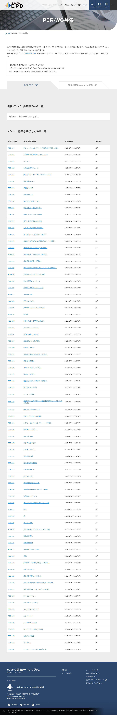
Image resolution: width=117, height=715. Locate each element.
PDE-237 (11, 174)
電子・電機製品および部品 (33, 221)
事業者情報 (90, 676)
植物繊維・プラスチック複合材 (34, 308)
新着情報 (64, 670)
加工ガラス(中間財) (30, 387)
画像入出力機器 (29, 636)
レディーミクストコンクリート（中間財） (38, 423)
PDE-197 (11, 374)
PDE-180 (11, 489)
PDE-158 (11, 583)
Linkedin (35, 705)
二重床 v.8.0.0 (28, 188)
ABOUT (44, 5)
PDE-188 (11, 436)
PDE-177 (11, 509)
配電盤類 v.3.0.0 (29, 181)
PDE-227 (11, 241)
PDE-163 (11, 563)
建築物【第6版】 (29, 374)
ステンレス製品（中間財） (33, 367)
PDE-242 (11, 168)
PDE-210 (11, 334)
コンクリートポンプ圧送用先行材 (35, 649)
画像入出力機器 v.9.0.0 (31, 201)
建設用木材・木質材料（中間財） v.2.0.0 (37, 174)
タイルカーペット (30, 596)
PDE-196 (11, 381)
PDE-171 (11, 549)
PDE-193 (11, 402)
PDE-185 (11, 456)
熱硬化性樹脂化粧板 (30, 463)
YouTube (24, 705)
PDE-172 (11, 543)
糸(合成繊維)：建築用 (31, 334)
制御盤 (26, 314)
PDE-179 (11, 496)
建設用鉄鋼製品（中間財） (33, 261)
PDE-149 (11, 609)
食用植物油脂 (28, 543)
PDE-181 (11, 483)
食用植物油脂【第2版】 (32, 483)
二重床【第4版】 (29, 449)
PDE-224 (11, 261)
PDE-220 (11, 274)
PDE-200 (11, 361)
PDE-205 (11, 321)
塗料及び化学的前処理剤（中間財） (36, 354)
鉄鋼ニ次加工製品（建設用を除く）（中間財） (39, 241)
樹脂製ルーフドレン (30, 496)
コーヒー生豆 (28, 523)
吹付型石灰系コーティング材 (33, 288)
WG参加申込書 (30, 53)
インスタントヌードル (31, 328)
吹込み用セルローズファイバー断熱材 (36, 589)
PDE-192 (11, 409)
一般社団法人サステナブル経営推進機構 (25, 687)
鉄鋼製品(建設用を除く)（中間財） (35, 248)
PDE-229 (11, 228)
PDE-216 (11, 301)
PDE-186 (11, 449)
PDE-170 (11, 556)
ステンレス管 (28, 476)
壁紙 (25, 556)
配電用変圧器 (28, 436)
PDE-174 (11, 529)
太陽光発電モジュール (31, 168)
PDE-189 (11, 429)
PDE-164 (11, 569)
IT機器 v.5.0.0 (28, 194)
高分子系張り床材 (30, 443)
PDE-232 (11, 208)
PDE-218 (11, 281)
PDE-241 (11, 161)
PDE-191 (11, 416)
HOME (8, 33)
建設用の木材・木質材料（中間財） (36, 381)
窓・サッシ (27, 642)
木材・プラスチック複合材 (33, 416)
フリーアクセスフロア (31, 609)
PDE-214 (11, 314)
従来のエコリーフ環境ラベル (96, 680)
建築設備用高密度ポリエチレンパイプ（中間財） (40, 268)
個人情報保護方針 (92, 673)
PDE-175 (11, 523)
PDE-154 (11, 596)
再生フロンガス (29, 301)
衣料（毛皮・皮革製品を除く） (34, 321)
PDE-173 (11, 536)
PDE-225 (11, 254)
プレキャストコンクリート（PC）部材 (37, 529)
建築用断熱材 (28, 294)
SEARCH (92, 5)
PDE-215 (11, 308)
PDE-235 (11, 194)
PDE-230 (11, 214)
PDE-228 (11, 234)
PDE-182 (11, 476)
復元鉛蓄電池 (28, 536)
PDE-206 (11, 347)
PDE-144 (11, 642)
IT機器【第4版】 (29, 361)
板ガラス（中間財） (30, 429)
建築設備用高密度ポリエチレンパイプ (36, 503)
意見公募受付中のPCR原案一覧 (82, 85)
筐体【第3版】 (28, 456)
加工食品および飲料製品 (32, 341)
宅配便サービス (29, 469)
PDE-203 (11, 354)
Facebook (12, 705)
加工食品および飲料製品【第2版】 (35, 234)
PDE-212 (11, 328)
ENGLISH (85, 5)
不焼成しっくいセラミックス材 (34, 274)
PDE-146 (11, 622)
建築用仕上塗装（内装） (32, 549)
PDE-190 (11, 423)
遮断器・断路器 (29, 347)
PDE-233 (11, 201)
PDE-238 (11, 181)
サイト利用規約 (66, 673)
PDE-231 (11, 221)
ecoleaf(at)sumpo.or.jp (18, 698)
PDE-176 (11, 516)
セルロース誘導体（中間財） (33, 228)
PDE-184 (11, 463)
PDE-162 (11, 576)
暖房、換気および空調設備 (33, 214)
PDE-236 (11, 188)
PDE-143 (11, 649)
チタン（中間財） (30, 394)
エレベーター (28, 616)
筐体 (25, 509)
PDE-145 (11, 636)
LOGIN (106, 5)
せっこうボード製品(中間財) (33, 629)
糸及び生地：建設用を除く (33, 208)
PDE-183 (11, 469)
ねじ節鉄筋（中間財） (31, 602)
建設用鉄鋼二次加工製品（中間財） (36, 254)
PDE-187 (11, 443)
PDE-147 (11, 629)
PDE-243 (11, 154)
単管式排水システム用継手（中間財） (36, 489)
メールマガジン (92, 670)
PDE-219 (11, 288)
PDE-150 (11, 602)
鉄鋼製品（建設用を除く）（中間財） (36, 563)
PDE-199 (11, 367)
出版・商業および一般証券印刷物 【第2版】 (39, 583)
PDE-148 (11, 616)
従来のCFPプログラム (94, 683)
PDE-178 (11, 503)
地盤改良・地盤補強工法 (32, 409)
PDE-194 (11, 387)
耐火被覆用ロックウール (32, 281)
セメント (27, 161)
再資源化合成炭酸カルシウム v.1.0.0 (36, 154)
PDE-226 (11, 248)
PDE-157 (11, 589)
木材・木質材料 (29, 569)
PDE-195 (11, 394)
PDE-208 (11, 341)
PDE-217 (11, 294)
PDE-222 (11, 268)
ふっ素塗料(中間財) (30, 622)
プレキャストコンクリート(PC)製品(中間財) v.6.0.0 (41, 148)
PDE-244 (11, 148)
